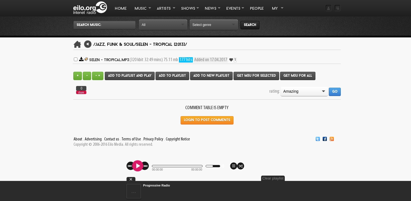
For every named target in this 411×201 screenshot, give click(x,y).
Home (121, 9)
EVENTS (233, 11)
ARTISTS (164, 11)
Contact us (111, 139)
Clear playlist (327, 178)
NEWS (210, 11)
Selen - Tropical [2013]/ (161, 44)
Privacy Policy (153, 139)
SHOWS (188, 11)
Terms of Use (131, 139)
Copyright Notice (178, 139)
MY (275, 11)
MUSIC (141, 11)
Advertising (93, 139)
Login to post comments (207, 120)
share (81, 92)
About (78, 139)
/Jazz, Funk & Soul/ (114, 44)
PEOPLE (257, 9)
